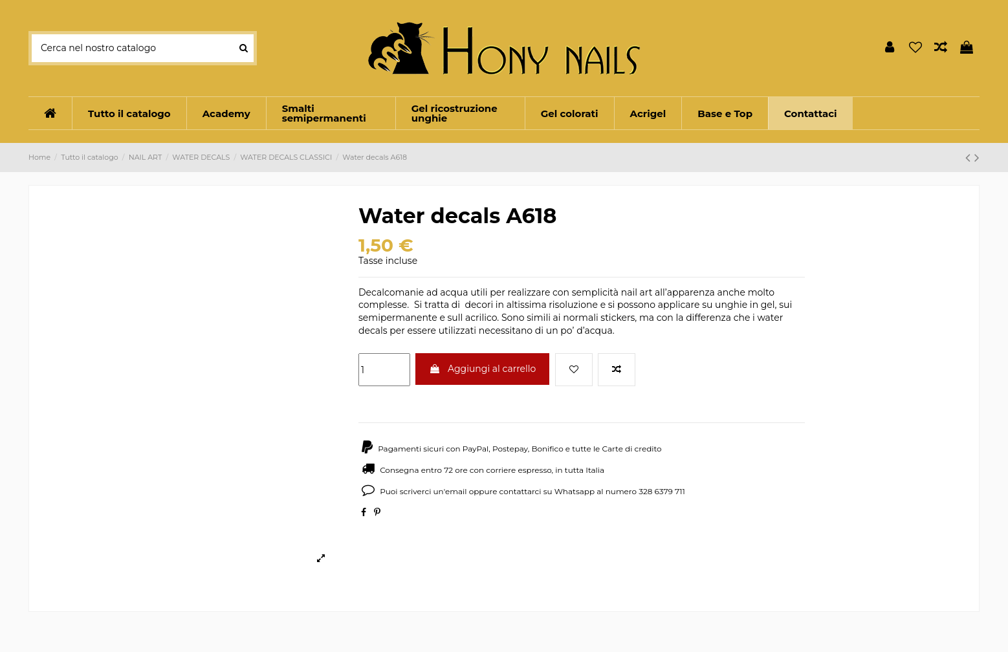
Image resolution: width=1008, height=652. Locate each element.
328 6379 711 (662, 491)
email (456, 491)
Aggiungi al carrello (482, 369)
